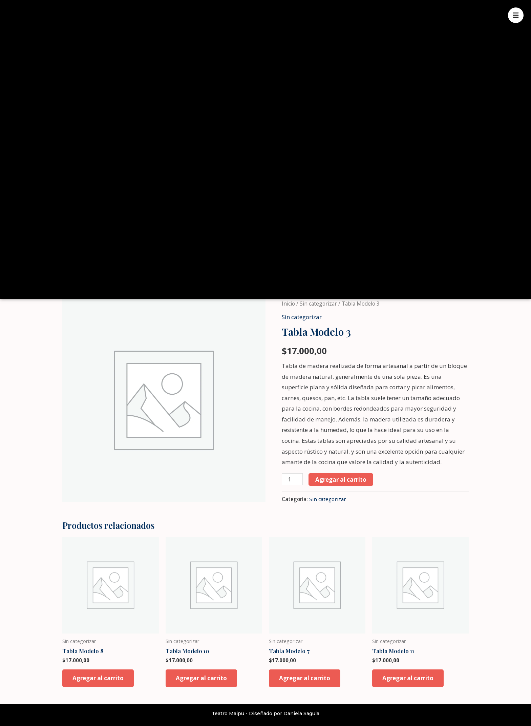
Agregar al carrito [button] (98, 678)
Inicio (288, 303)
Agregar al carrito (340, 479)
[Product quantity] (292, 479)
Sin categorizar (318, 303)
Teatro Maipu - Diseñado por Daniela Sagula (265, 713)
